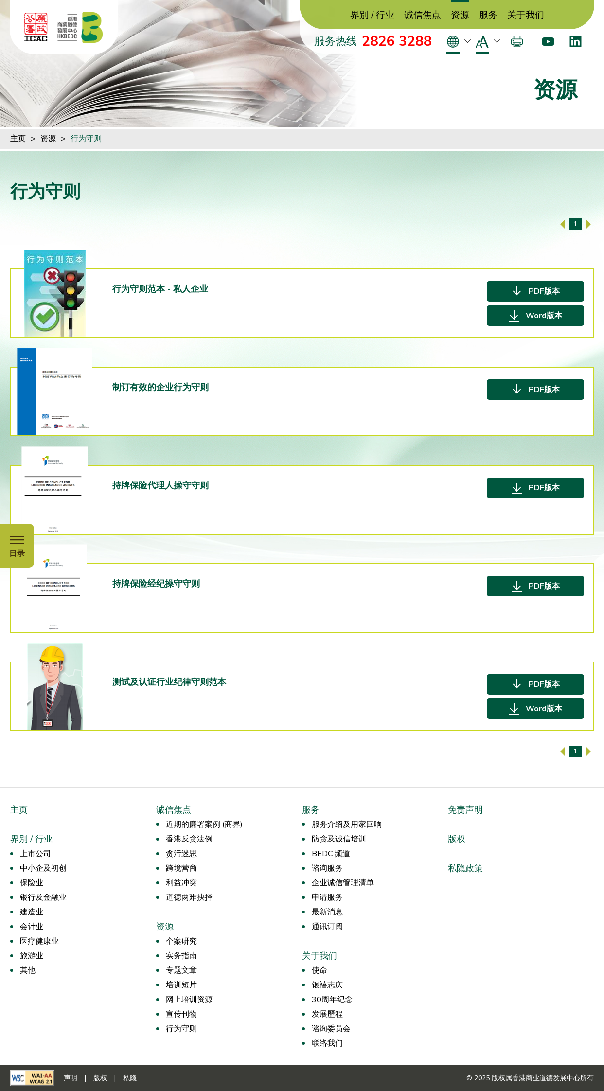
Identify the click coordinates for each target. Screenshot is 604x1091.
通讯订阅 (327, 926)
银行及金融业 (43, 897)
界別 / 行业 (372, 15)
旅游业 (31, 956)
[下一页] (588, 224)
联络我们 (327, 1043)
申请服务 (327, 897)
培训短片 (181, 985)
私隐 (130, 1078)
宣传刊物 (181, 1014)
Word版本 (544, 315)
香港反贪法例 (189, 839)
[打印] (517, 41)
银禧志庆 (327, 985)
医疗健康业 (39, 941)
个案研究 (181, 941)
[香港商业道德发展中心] (80, 27)
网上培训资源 (189, 999)
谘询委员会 (331, 1029)
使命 (319, 970)
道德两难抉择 (189, 897)
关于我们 (525, 15)
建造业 (31, 912)
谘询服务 (327, 868)
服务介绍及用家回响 (347, 824)
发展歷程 (327, 1014)
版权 (456, 839)
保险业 (31, 883)
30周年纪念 (332, 999)
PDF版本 (544, 291)
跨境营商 (181, 868)
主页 (18, 138)
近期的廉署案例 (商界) (204, 824)
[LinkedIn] (575, 41)
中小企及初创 (43, 868)
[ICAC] (36, 27)
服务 (488, 15)
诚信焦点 (422, 15)
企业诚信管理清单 (343, 883)
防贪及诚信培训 (339, 839)
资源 (460, 15)
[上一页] (562, 224)
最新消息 (327, 912)
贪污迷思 (181, 853)
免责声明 (465, 810)
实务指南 (181, 956)
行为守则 (86, 138)
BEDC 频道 (331, 853)
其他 (28, 970)
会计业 (31, 926)
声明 (70, 1078)
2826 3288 (397, 41)
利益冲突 (181, 883)
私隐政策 (465, 868)
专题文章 (181, 970)
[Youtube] (548, 41)
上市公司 (35, 853)
